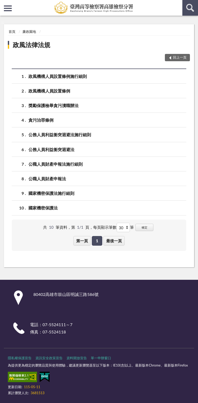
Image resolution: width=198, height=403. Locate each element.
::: (4, 4)
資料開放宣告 (77, 358)
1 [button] (97, 240)
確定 (144, 227)
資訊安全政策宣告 (49, 358)
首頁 (12, 31)
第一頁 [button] (82, 240)
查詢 (190, 8)
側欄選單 (8, 8)
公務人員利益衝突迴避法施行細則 (59, 135)
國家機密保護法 (43, 208)
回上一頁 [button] (180, 57)
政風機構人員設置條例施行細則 (57, 76)
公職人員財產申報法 (47, 179)
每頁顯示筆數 (105, 227)
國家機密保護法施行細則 (51, 193)
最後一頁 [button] (114, 240)
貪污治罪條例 (40, 120)
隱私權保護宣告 (20, 358)
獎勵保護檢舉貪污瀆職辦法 (53, 105)
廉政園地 (29, 31)
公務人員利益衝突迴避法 (51, 149)
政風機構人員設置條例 (49, 91)
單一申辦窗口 (101, 358)
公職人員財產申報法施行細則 (55, 164)
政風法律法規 (31, 44)
